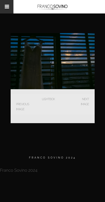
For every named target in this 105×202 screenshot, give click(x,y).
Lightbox (48, 99)
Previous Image (22, 106)
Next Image (85, 101)
